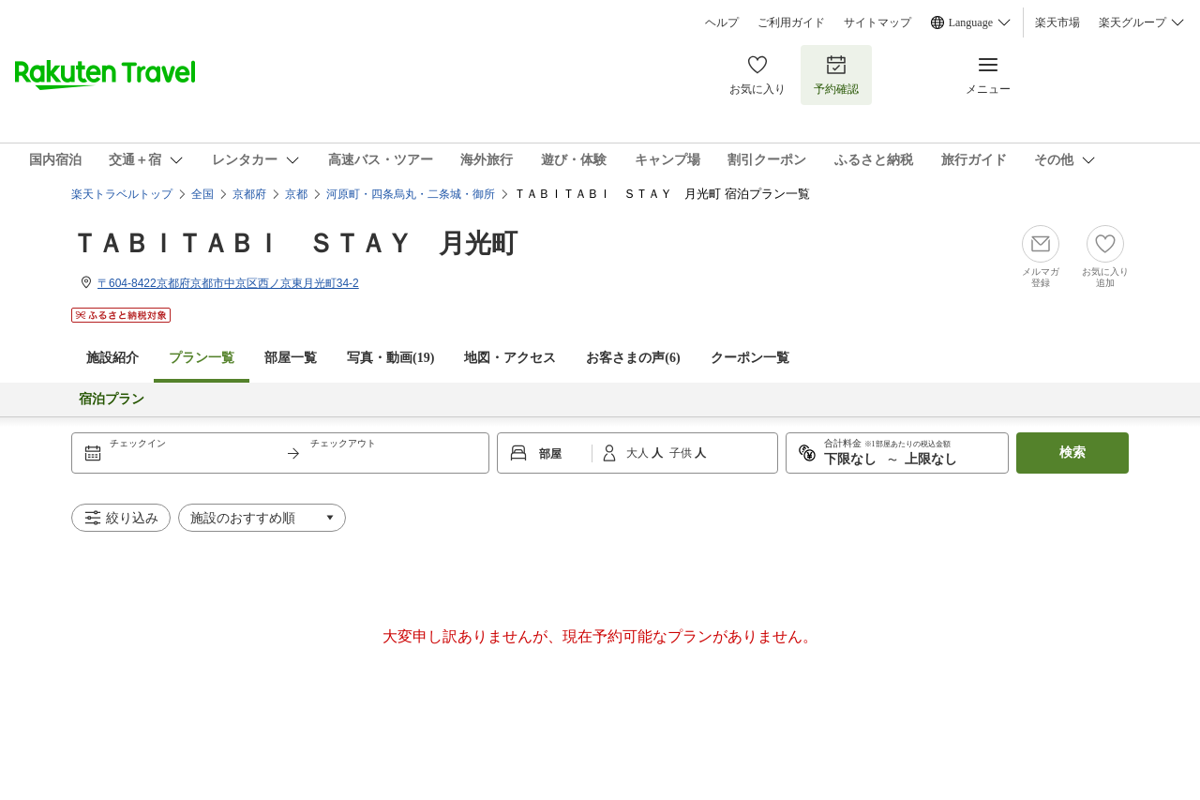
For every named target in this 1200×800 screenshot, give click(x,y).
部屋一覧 (290, 358)
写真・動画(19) (390, 358)
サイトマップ (877, 22)
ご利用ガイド (791, 22)
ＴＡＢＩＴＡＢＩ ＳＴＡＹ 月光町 (294, 243)
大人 (639, 453)
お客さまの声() (633, 358)
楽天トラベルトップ (121, 194)
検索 (1072, 452)
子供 (682, 453)
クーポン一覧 (750, 358)
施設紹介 (112, 358)
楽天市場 (1057, 22)
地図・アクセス (510, 358)
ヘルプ (722, 22)
